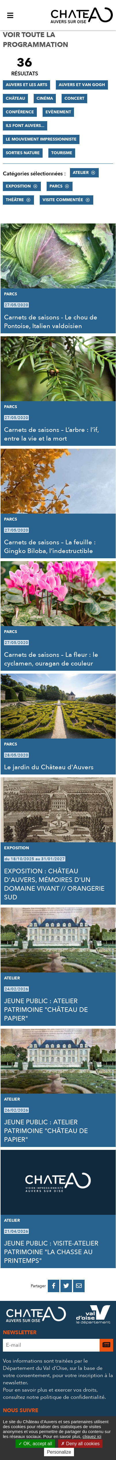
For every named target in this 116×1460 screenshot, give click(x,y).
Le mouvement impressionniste (41, 139)
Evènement (58, 112)
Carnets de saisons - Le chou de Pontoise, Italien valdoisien (50, 321)
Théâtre (15, 200)
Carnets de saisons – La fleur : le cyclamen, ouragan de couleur (51, 659)
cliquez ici (92, 1436)
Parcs (56, 186)
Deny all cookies (80, 1443)
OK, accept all (35, 1443)
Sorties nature (23, 153)
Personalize (59, 1452)
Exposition (18, 186)
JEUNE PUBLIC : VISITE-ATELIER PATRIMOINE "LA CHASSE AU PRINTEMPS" (51, 1252)
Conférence (20, 112)
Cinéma (45, 98)
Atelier (81, 172)
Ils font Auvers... (25, 125)
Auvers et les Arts (26, 85)
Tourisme (61, 153)
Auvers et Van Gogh (82, 85)
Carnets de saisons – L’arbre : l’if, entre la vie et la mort (51, 434)
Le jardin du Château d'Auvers (49, 767)
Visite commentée (63, 200)
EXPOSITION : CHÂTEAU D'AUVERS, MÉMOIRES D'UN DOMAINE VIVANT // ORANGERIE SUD (54, 884)
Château (15, 98)
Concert (74, 98)
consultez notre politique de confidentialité (53, 1397)
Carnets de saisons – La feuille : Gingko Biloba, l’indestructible (50, 546)
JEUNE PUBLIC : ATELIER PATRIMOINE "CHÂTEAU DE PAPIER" (46, 1010)
